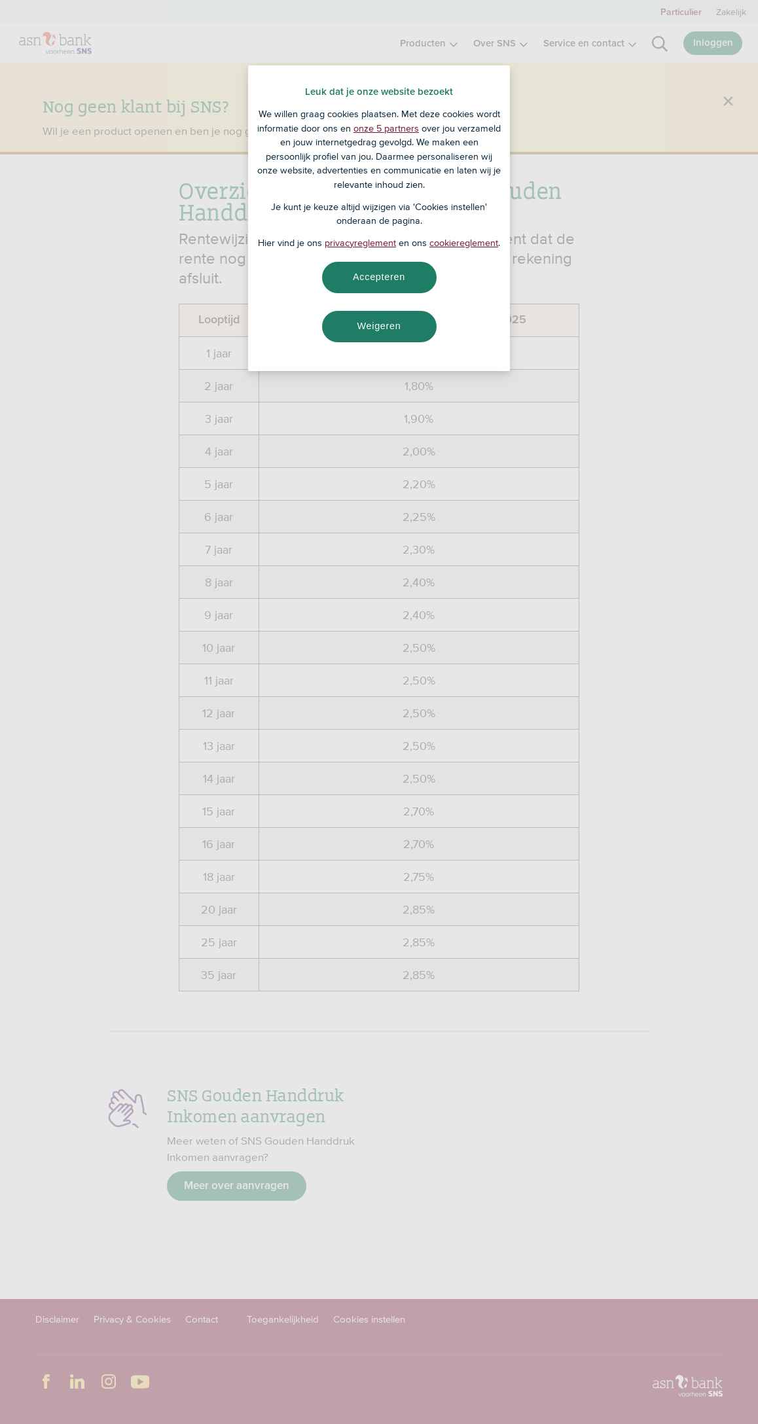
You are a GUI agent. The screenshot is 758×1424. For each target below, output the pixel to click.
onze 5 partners (386, 128)
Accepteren (379, 277)
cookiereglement (463, 243)
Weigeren (379, 326)
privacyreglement (360, 243)
